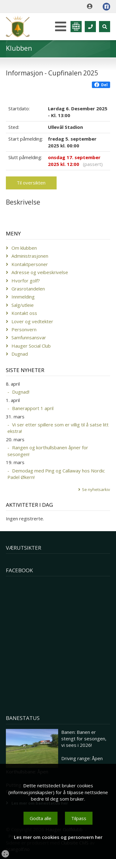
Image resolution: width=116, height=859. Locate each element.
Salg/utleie (22, 305)
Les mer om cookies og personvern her (58, 837)
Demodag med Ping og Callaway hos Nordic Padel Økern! (56, 474)
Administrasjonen (29, 256)
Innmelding (23, 297)
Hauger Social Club (31, 346)
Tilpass (78, 818)
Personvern (24, 329)
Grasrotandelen (28, 289)
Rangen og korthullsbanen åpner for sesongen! (47, 450)
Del (101, 84)
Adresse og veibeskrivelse (39, 272)
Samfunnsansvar (28, 337)
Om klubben (24, 248)
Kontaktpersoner (29, 264)
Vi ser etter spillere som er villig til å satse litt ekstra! (58, 427)
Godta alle (40, 818)
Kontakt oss (24, 313)
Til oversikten (31, 183)
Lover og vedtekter (32, 321)
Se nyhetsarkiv (96, 489)
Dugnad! (20, 392)
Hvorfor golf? (25, 280)
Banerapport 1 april (33, 408)
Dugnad (19, 354)
